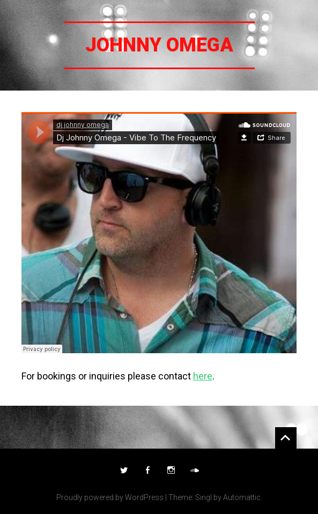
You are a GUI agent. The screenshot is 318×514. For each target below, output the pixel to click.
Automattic (242, 497)
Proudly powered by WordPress (110, 497)
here (202, 376)
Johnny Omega (159, 45)
